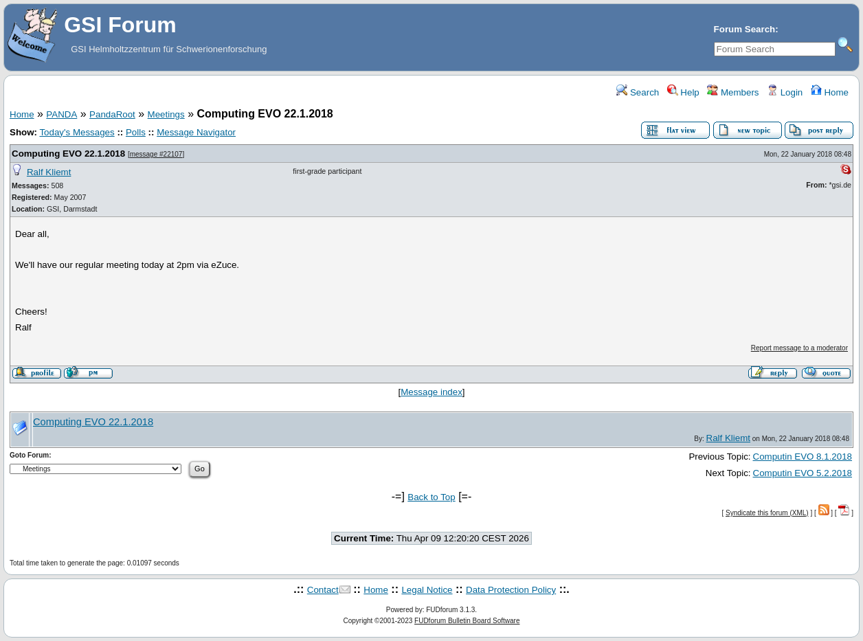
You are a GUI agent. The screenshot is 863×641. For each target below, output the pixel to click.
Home (830, 92)
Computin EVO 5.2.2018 (802, 473)
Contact (323, 590)
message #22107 (156, 154)
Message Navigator (196, 132)
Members (733, 92)
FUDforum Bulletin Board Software (466, 621)
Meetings (166, 114)
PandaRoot (112, 114)
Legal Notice (426, 590)
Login (785, 92)
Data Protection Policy (511, 590)
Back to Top (431, 497)
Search (637, 92)
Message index (431, 392)
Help (683, 92)
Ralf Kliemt (49, 172)
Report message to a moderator (799, 348)
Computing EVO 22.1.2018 (68, 153)
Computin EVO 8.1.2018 (802, 456)
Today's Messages (76, 132)
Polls (136, 132)
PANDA (61, 114)
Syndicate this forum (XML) (767, 513)
